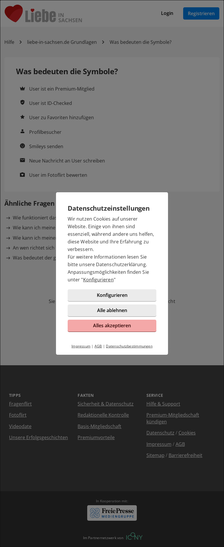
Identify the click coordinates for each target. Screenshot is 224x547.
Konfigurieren (98, 279)
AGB (98, 346)
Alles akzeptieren (112, 325)
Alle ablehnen (112, 310)
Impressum (80, 346)
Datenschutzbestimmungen (129, 346)
